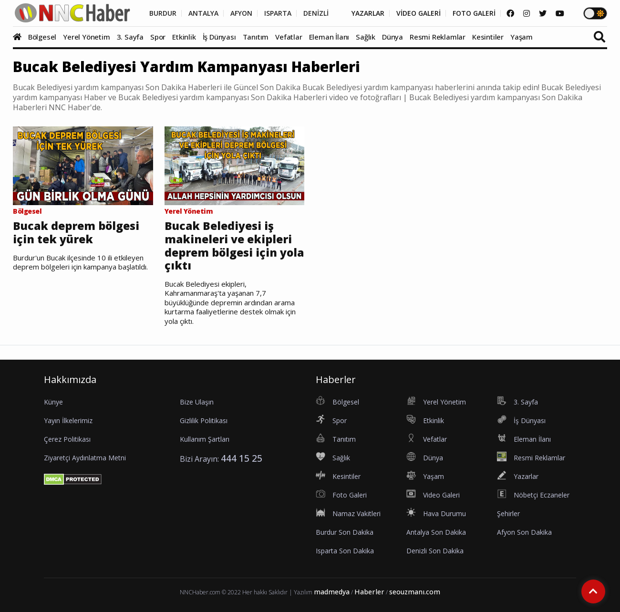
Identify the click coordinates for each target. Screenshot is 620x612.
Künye (53, 401)
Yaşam (521, 36)
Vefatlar (288, 36)
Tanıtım (256, 36)
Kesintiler (488, 36)
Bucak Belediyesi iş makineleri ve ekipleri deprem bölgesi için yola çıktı (234, 245)
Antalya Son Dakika (436, 532)
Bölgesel (42, 36)
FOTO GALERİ (474, 13)
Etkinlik (184, 36)
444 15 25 (241, 458)
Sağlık (365, 36)
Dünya (392, 36)
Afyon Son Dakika (524, 532)
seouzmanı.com (414, 591)
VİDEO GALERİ (418, 13)
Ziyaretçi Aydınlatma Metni (85, 457)
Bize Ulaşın (197, 401)
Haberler (369, 591)
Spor (157, 36)
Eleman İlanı (329, 36)
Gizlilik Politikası (203, 420)
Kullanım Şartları (204, 439)
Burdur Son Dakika (344, 532)
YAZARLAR (367, 13)
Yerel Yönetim (86, 36)
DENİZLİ (316, 13)
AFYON (241, 13)
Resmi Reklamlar (437, 36)
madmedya (332, 591)
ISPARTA (277, 13)
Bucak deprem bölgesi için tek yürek (76, 232)
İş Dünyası (219, 36)
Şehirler (508, 513)
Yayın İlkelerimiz (68, 420)
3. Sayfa (130, 36)
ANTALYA (203, 13)
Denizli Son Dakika (435, 550)
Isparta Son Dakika (345, 550)
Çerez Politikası (67, 439)
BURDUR (162, 13)
